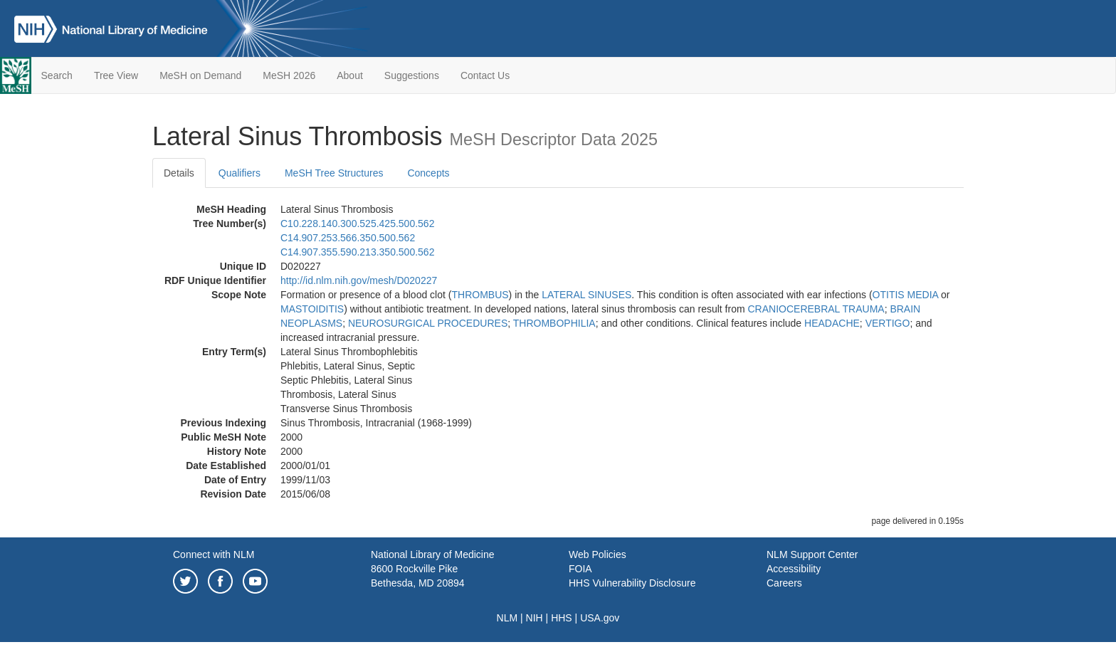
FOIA (580, 568)
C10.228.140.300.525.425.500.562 (357, 223)
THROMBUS (479, 294)
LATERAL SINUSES (586, 294)
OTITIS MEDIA (906, 294)
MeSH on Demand (200, 75)
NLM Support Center (812, 554)
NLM (507, 618)
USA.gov (599, 618)
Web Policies (597, 554)
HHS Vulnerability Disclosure (632, 583)
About (350, 75)
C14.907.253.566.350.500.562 (347, 237)
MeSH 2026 (289, 75)
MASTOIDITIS (312, 309)
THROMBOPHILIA (554, 323)
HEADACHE (832, 323)
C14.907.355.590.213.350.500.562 (357, 252)
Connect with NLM (213, 554)
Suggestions (411, 75)
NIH (534, 618)
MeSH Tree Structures (334, 173)
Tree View (116, 75)
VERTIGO (887, 323)
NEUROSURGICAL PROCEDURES (427, 323)
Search (57, 75)
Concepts (428, 173)
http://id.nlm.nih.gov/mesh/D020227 (358, 280)
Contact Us (485, 75)
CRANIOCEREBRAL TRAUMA (815, 309)
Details (179, 173)
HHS (561, 618)
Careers (784, 583)
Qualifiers (239, 173)
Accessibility (794, 568)
